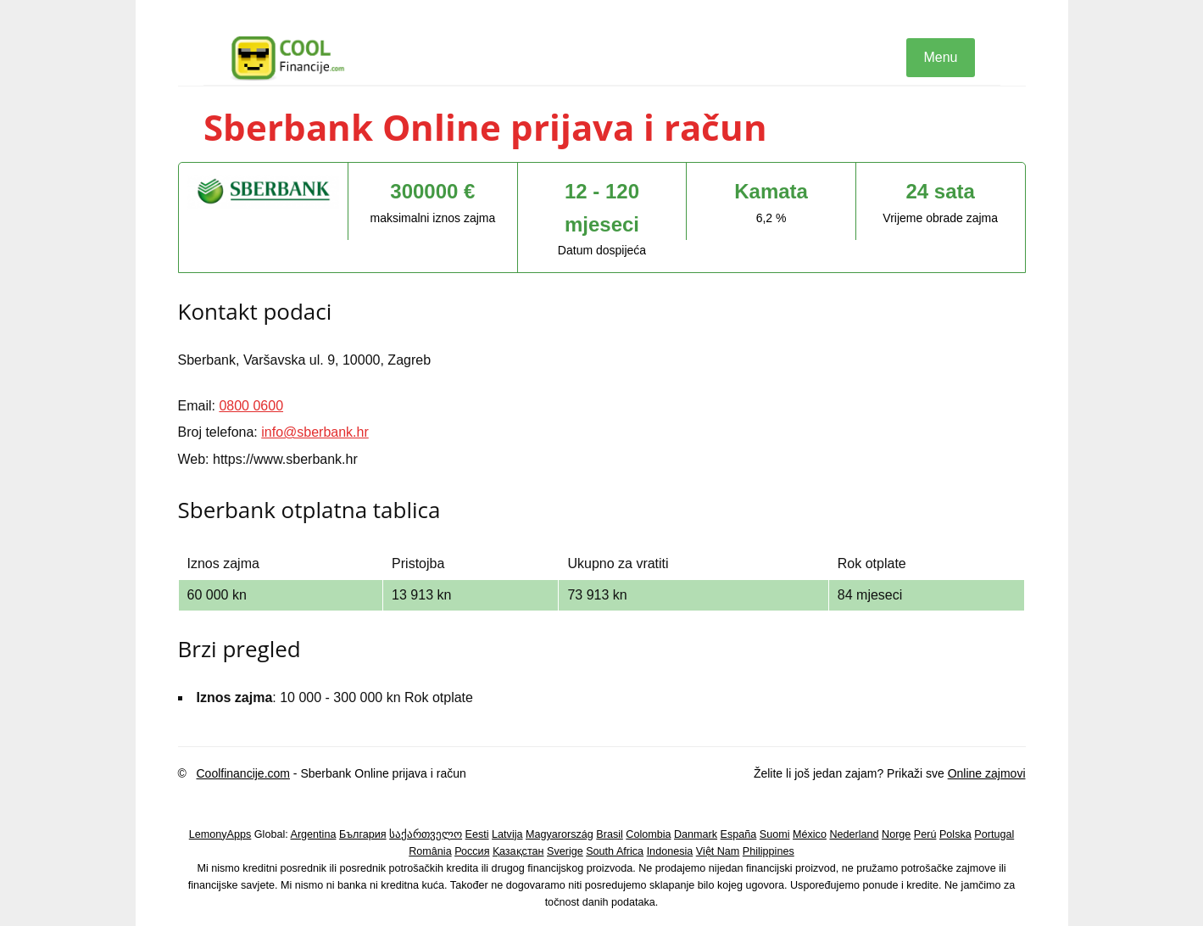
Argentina (314, 834)
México (810, 834)
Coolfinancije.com (243, 773)
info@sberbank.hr (315, 432)
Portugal (994, 834)
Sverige (565, 851)
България (363, 834)
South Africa (614, 851)
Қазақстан (518, 851)
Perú (925, 834)
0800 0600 (251, 406)
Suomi (775, 834)
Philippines (768, 851)
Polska (955, 834)
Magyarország (559, 834)
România (430, 851)
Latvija (507, 834)
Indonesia (670, 851)
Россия (471, 851)
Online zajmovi (987, 773)
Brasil (609, 834)
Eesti (477, 834)
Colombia (648, 834)
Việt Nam (718, 851)
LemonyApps (220, 834)
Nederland (853, 834)
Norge (896, 834)
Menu (940, 57)
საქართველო (425, 834)
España (739, 834)
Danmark (695, 834)
